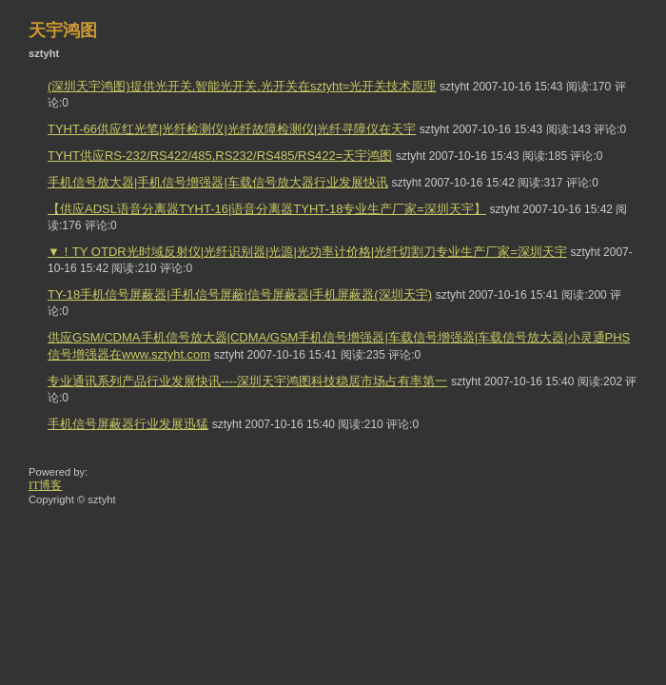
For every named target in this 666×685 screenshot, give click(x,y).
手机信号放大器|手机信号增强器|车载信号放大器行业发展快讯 (218, 182)
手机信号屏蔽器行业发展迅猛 (128, 424)
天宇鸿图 (63, 30)
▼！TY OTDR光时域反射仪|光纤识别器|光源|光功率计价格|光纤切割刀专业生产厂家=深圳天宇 (307, 252)
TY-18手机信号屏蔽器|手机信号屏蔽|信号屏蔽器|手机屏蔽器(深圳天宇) (240, 294)
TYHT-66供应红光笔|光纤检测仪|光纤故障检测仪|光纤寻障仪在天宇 (232, 129)
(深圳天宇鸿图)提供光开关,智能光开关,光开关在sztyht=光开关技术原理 (242, 86)
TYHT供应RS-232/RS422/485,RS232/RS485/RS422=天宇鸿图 (220, 155)
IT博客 (45, 485)
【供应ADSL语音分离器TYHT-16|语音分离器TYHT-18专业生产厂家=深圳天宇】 (267, 209)
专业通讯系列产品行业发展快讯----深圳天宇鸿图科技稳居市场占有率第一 (247, 381)
